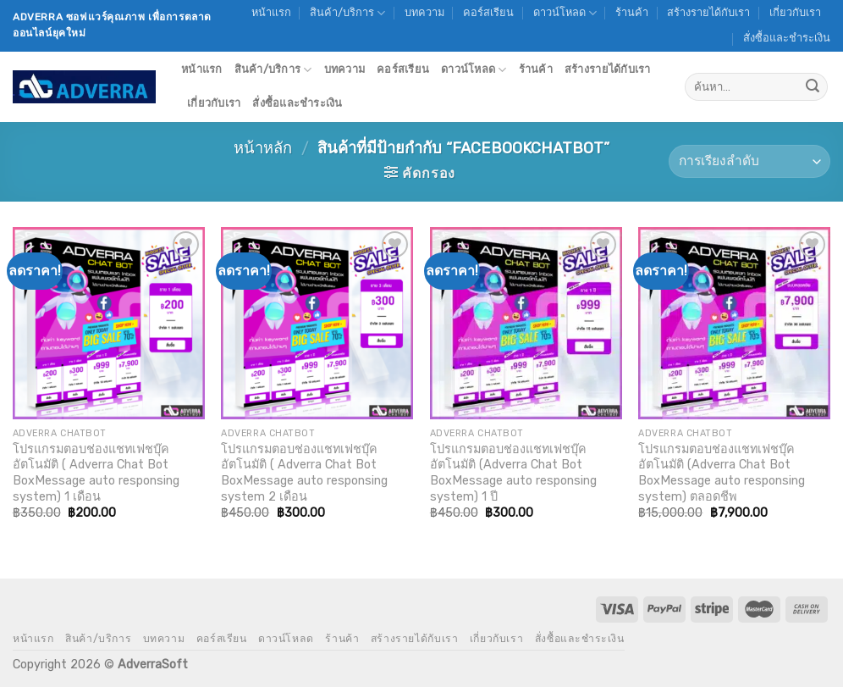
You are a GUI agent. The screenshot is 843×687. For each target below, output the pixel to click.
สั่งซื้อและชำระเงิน (786, 37)
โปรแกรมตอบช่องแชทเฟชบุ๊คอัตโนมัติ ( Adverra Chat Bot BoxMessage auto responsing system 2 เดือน (304, 473)
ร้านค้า (631, 12)
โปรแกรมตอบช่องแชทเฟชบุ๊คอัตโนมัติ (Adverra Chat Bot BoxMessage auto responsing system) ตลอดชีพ (721, 473)
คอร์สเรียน (488, 12)
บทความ (424, 12)
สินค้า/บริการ (347, 13)
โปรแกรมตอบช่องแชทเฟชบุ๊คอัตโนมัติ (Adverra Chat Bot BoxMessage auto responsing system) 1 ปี (513, 473)
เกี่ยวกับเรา (795, 12)
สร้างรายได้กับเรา (708, 12)
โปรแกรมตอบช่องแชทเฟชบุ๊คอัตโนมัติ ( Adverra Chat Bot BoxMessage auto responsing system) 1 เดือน (96, 473)
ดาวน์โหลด (565, 13)
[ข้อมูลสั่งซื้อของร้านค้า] (749, 161)
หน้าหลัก (263, 148)
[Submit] (812, 87)
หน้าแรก (271, 12)
